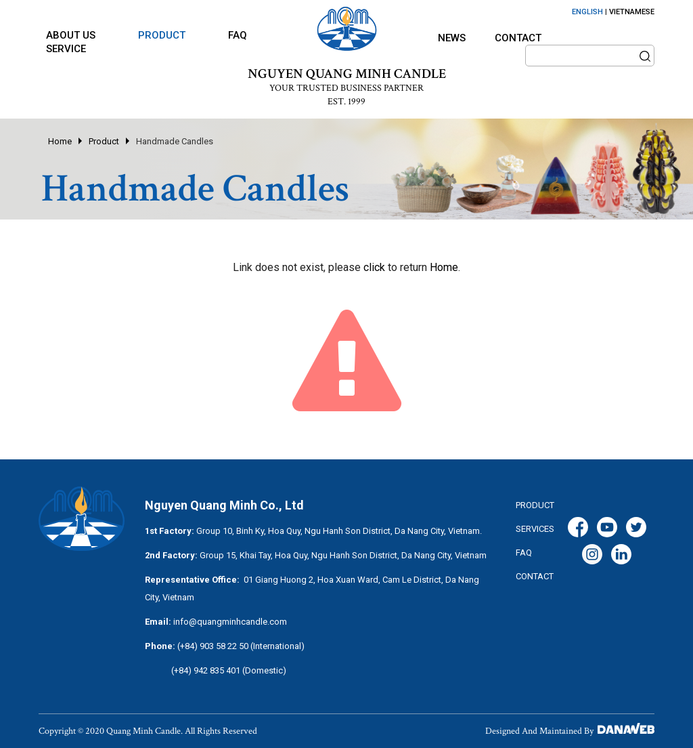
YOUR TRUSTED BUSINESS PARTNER (346, 88)
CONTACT (535, 576)
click (374, 267)
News (452, 38)
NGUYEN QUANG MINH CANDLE (347, 74)
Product (104, 141)
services (535, 529)
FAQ (524, 552)
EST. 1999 (346, 102)
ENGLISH (587, 11)
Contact (518, 38)
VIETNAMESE (631, 11)
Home (60, 141)
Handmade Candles (174, 141)
